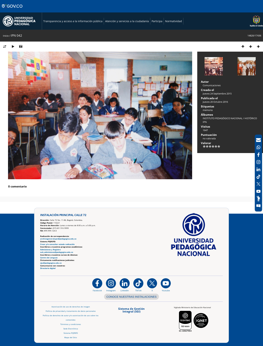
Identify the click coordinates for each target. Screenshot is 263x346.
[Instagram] (111, 285)
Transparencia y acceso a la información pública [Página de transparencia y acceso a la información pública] (72, 21)
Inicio (6, 35)
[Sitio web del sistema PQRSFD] (258, 206)
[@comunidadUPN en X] (152, 285)
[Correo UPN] (258, 140)
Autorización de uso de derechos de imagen (71, 307)
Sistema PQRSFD (71, 333)
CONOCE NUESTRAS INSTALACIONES (131, 296)
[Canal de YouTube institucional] (166, 285)
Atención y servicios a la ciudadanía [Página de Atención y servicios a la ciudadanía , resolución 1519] (127, 21)
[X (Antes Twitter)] (258, 184)
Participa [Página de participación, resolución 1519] (157, 21)
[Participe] (258, 198)
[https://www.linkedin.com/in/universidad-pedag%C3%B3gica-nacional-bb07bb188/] (125, 285)
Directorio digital (48, 268)
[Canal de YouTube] (258, 191)
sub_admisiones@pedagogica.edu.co (56, 252)
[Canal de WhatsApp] (258, 147)
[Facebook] (258, 154)
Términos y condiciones (70, 324)
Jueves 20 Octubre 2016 (215, 101)
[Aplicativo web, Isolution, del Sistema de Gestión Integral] (131, 311)
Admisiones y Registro (50, 249)
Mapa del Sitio (70, 337)
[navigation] (258, 173)
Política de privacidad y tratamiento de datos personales (71, 311)
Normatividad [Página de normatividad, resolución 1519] (173, 21)
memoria (208, 110)
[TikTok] (258, 176)
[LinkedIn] (258, 169)
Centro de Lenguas (49, 257)
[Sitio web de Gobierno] (12, 9)
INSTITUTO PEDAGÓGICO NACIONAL (223, 118)
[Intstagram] (258, 162)
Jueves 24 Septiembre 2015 (217, 93)
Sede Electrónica (70, 329)
